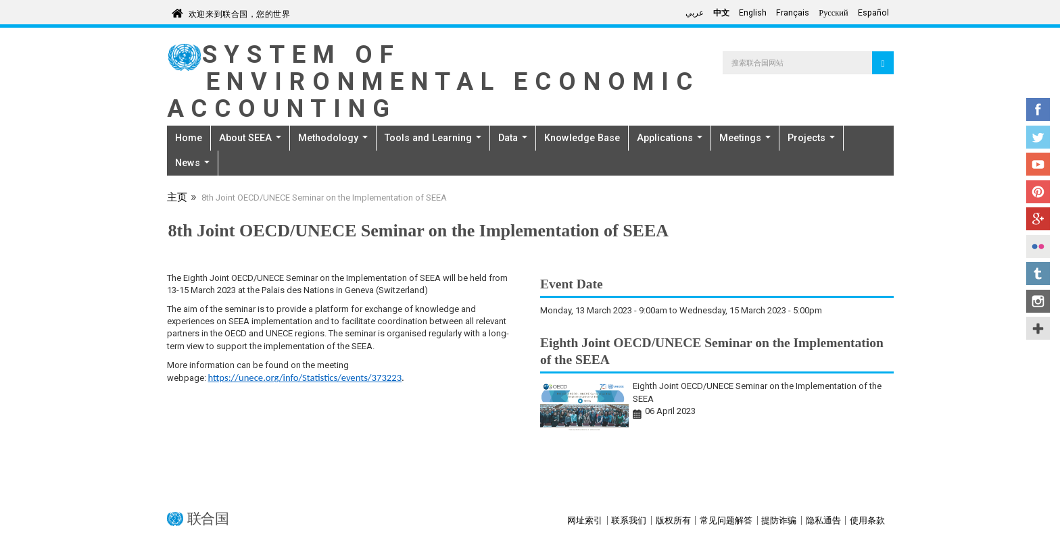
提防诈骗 (778, 520)
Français (792, 13)
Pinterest (1038, 191)
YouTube (1038, 164)
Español (873, 13)
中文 (721, 13)
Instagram (1038, 301)
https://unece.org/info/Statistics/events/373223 (305, 377)
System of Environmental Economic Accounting (433, 81)
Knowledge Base (582, 137)
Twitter (1038, 137)
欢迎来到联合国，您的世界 (240, 11)
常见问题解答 (726, 520)
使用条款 (867, 520)
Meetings (745, 137)
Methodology (333, 137)
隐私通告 (823, 520)
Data (512, 137)
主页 (177, 198)
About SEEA (250, 137)
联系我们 (628, 520)
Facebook (1038, 109)
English (753, 13)
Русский (833, 13)
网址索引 (584, 520)
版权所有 (673, 520)
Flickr (1038, 246)
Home (188, 137)
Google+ (1038, 218)
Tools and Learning (433, 137)
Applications (669, 137)
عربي (694, 13)
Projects (811, 137)
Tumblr (1038, 273)
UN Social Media (1038, 328)
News (192, 162)
